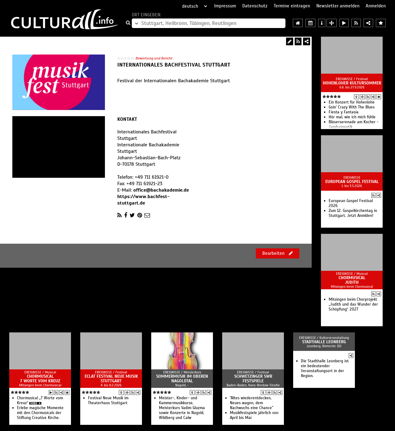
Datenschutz (255, 6)
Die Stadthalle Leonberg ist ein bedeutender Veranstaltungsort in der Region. (325, 368)
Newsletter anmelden (338, 6)
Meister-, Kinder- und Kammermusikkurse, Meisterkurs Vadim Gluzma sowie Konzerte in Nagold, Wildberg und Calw (182, 408)
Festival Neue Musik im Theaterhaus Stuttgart (108, 400)
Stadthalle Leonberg (324, 342)
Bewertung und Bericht (154, 58)
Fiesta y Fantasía (344, 112)
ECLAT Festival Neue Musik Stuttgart (111, 378)
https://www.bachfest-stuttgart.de (143, 199)
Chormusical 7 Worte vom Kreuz (40, 378)
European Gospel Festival (352, 181)
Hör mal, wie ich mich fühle (352, 117)
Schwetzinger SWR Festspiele (253, 378)
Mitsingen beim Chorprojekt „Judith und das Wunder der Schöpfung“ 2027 (353, 304)
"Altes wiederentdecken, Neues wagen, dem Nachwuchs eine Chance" (251, 403)
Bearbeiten (277, 253)
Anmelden (376, 6)
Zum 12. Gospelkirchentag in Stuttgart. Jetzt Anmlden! (353, 213)
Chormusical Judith (352, 280)
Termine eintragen (292, 6)
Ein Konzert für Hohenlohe (352, 102)
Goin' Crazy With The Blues (352, 107)
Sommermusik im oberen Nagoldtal (182, 378)
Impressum (225, 6)
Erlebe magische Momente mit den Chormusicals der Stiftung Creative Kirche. (40, 412)
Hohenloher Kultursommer (352, 83)
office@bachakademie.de (161, 190)
